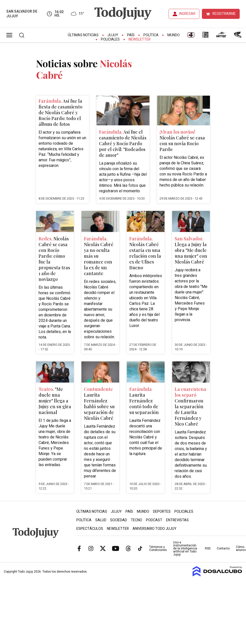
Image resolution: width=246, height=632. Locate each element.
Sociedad (118, 520)
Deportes (162, 511)
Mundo (173, 35)
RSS (207, 548)
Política (151, 35)
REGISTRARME (224, 13)
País (131, 35)
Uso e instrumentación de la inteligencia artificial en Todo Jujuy (185, 548)
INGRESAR (187, 13)
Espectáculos (89, 528)
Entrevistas (177, 520)
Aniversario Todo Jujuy (154, 528)
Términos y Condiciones (158, 548)
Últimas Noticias (83, 35)
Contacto (223, 548)
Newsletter (139, 39)
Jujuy (112, 35)
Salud (100, 520)
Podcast (154, 520)
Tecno (136, 520)
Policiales (110, 39)
